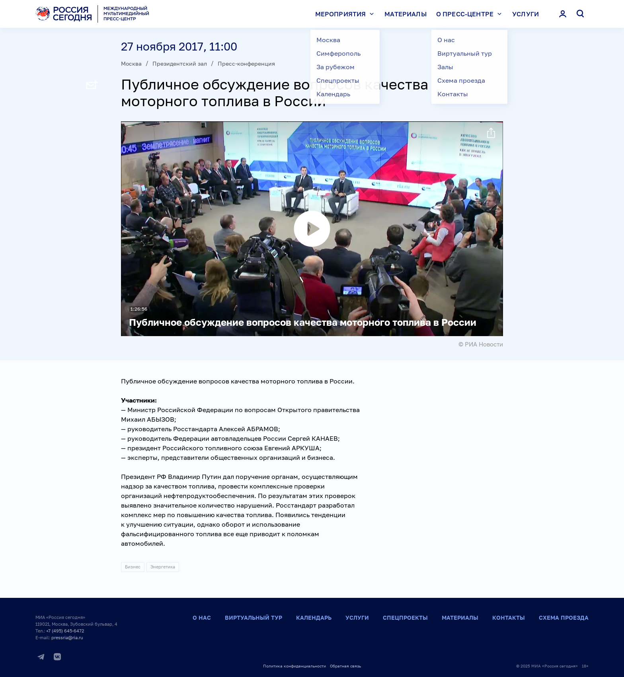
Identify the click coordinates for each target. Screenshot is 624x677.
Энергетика (162, 566)
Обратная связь (345, 665)
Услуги (525, 14)
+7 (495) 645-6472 (65, 630)
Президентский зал (179, 63)
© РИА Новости (480, 344)
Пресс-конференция (246, 63)
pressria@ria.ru (67, 637)
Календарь (314, 617)
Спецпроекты (405, 617)
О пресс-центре (470, 14)
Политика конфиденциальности (294, 665)
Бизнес (132, 566)
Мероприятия (346, 14)
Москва (131, 63)
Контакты (508, 617)
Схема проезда (564, 617)
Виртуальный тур (253, 617)
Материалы (405, 14)
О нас (202, 617)
